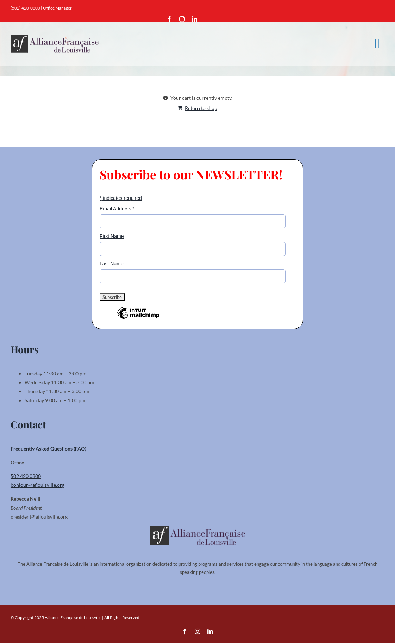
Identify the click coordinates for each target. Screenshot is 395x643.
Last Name (112, 264)
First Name (112, 236)
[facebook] (169, 19)
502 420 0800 (26, 476)
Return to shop (201, 108)
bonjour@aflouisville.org (37, 485)
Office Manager (57, 8)
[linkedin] (195, 19)
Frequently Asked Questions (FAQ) (48, 449)
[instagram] (182, 19)
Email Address (117, 209)
